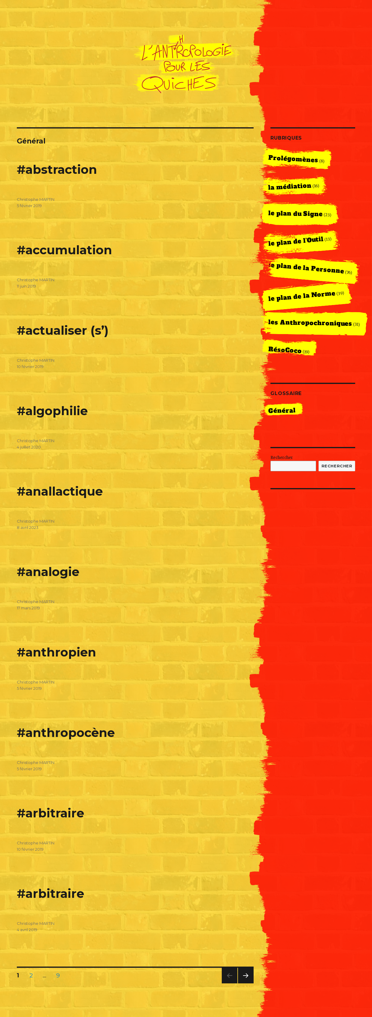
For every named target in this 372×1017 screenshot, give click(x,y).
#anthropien (56, 652)
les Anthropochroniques (310, 323)
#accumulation (64, 250)
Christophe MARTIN (35, 199)
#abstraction (57, 169)
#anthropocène (66, 732)
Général (281, 410)
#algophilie (52, 410)
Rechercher (281, 457)
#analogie (48, 571)
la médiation (290, 186)
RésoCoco (285, 350)
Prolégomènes (293, 158)
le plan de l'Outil (296, 241)
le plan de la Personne (306, 268)
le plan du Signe (295, 213)
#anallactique (60, 491)
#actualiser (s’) (62, 330)
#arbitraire (50, 813)
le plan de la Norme (302, 296)
